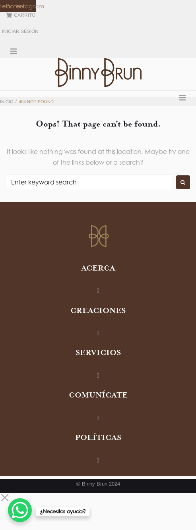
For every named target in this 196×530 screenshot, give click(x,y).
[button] (13, 51)
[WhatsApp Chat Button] (20, 510)
